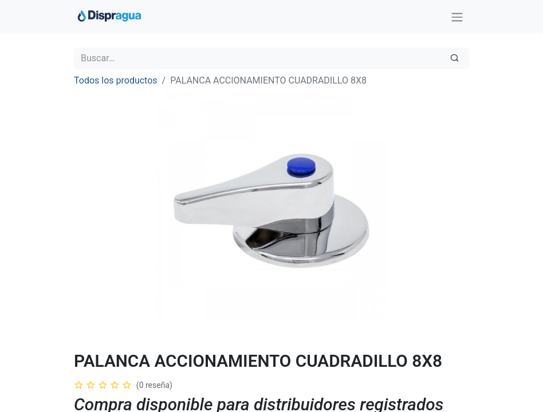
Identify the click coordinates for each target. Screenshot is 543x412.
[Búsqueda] (454, 58)
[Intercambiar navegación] (457, 17)
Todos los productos (116, 80)
